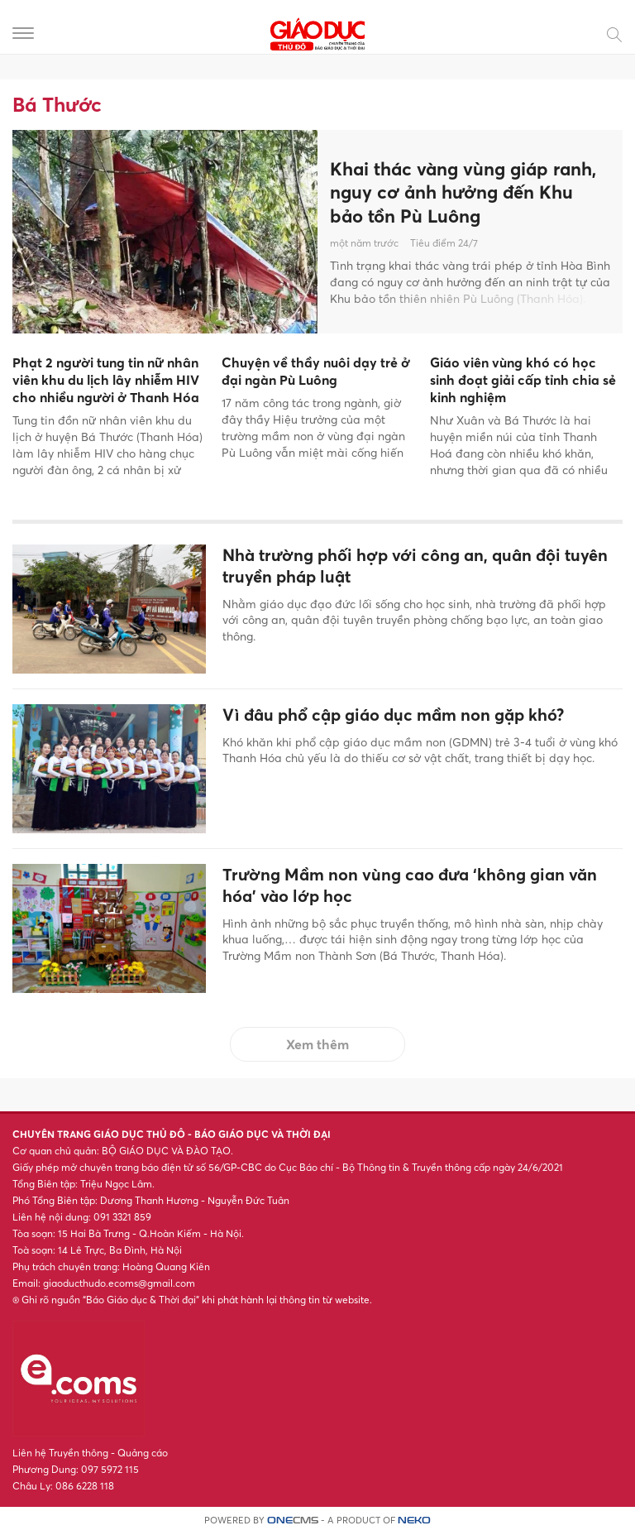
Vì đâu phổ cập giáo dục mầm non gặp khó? (393, 715)
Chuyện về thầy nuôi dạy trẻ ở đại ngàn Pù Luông (316, 371)
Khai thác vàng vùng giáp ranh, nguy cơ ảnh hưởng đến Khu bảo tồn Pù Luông (463, 192)
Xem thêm (317, 1044)
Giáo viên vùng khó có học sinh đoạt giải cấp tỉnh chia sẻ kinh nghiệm (523, 379)
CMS (292, 1520)
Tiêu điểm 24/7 (444, 243)
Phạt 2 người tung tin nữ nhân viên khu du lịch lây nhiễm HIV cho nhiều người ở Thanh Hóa (105, 379)
